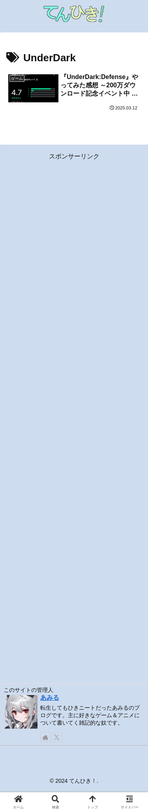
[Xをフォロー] (57, 737)
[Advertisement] (74, 417)
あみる (49, 697)
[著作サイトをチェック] (45, 737)
